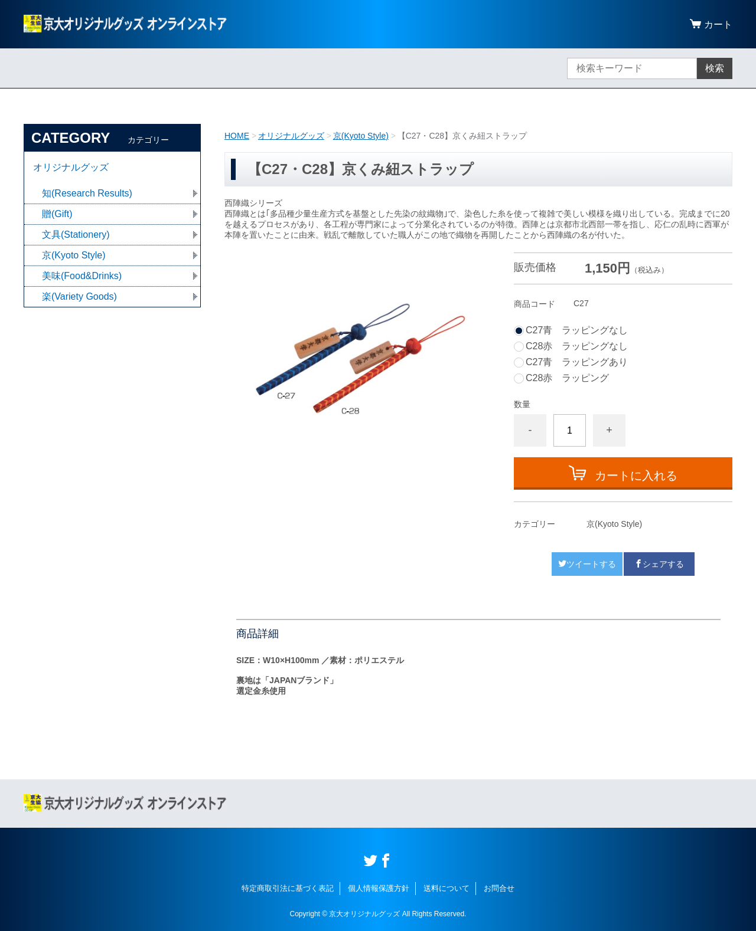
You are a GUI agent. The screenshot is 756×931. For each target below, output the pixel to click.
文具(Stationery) (76, 235)
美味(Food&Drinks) (82, 276)
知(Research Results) (87, 193)
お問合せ (499, 888)
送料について (446, 888)
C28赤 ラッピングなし (577, 346)
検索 (714, 68)
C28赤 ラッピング (567, 378)
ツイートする (587, 564)
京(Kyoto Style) (361, 135)
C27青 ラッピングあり (577, 362)
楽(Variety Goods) (79, 296)
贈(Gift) (57, 214)
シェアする (659, 564)
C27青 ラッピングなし (577, 330)
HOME (236, 135)
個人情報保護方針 (378, 888)
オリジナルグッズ (291, 135)
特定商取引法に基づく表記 (288, 888)
